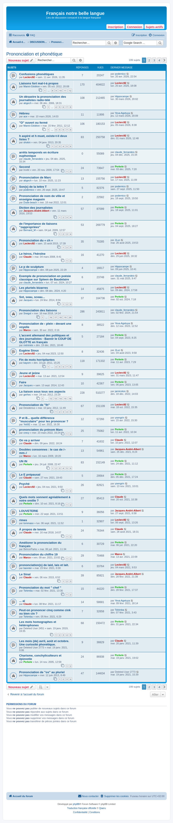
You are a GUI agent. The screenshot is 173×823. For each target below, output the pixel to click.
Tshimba (28, 590)
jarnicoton (120, 391)
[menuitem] (30, 35)
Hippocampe (122, 96)
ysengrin (119, 417)
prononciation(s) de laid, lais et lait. (44, 565)
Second (24, 167)
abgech (27, 103)
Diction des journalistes (36, 207)
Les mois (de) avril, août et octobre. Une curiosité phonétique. (44, 642)
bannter (27, 568)
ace (25, 116)
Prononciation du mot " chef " (40, 587)
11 (65, 90)
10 (60, 90)
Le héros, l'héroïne (32, 253)
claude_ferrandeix (33, 158)
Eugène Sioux (29, 350)
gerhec (27, 394)
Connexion (134, 27)
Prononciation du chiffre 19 (38, 554)
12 (70, 90)
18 (60, 317)
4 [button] (159, 60)
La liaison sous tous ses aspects (42, 391)
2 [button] (149, 60)
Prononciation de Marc (35, 177)
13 (56, 398)
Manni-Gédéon (31, 86)
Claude (27, 256)
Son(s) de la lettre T (33, 186)
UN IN (23, 461)
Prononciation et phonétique (34, 53)
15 (65, 398)
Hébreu (24, 113)
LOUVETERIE (28, 511)
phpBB (76, 804)
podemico (120, 73)
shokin (27, 142)
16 (51, 317)
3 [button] (154, 60)
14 (60, 398)
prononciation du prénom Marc (41, 429)
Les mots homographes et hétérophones (37, 623)
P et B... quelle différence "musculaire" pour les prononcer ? (43, 419)
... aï (22, 601)
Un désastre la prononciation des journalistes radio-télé (42, 98)
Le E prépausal (29, 474)
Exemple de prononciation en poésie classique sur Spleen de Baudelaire (45, 277)
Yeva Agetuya (122, 113)
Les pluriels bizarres (33, 287)
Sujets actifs (154, 27)
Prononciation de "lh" (34, 405)
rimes (23, 520)
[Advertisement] (86, 758)
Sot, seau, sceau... (32, 297)
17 (56, 317)
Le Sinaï (25, 574)
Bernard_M (29, 230)
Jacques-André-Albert (36, 210)
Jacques (28, 300)
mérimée (28, 345)
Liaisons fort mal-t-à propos (38, 83)
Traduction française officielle (81, 808)
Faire (22, 382)
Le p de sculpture (31, 266)
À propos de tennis (32, 529)
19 (65, 317)
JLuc (117, 240)
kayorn (27, 362)
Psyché (24, 483)
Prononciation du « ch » (36, 240)
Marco (27, 330)
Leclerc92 (29, 77)
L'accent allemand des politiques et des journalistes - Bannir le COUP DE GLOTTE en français (45, 339)
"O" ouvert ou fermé (33, 122)
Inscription (115, 27)
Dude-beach (30, 202)
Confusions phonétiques (36, 74)
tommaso (28, 523)
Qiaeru (102, 808)
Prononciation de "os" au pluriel (42, 672)
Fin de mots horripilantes (37, 359)
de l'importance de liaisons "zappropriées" (38, 225)
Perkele (119, 166)
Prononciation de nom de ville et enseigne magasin (42, 197)
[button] (164, 60)
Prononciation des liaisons (38, 310)
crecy (26, 432)
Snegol (27, 313)
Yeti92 (26, 424)
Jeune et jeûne (29, 373)
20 (70, 317)
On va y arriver (29, 440)
